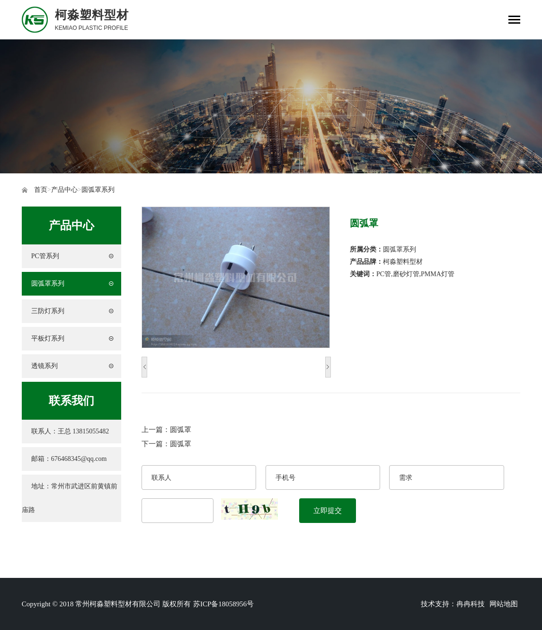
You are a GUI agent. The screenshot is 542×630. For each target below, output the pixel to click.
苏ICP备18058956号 (223, 604)
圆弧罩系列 (98, 189)
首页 (40, 189)
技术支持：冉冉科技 (453, 604)
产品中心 (64, 189)
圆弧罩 (180, 429)
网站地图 (503, 604)
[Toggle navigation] (514, 21)
